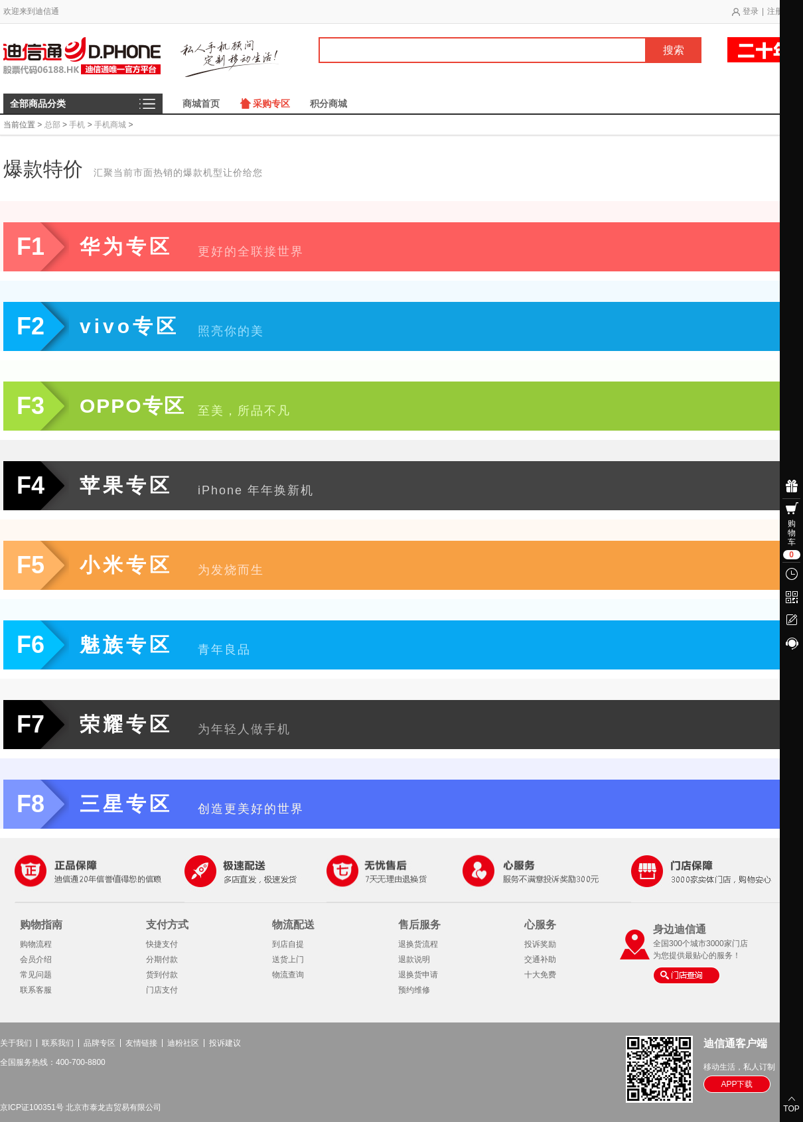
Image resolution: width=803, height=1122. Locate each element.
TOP (791, 1108)
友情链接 (141, 1043)
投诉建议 (225, 1043)
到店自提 (288, 944)
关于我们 (16, 1043)
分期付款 (162, 959)
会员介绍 (36, 959)
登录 (751, 11)
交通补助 (540, 959)
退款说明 (414, 959)
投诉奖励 (540, 944)
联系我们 (58, 1043)
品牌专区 (99, 1043)
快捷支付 (162, 944)
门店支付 (162, 990)
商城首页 (201, 103)
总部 (52, 124)
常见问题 (36, 974)
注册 (775, 11)
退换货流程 (418, 944)
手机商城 (110, 124)
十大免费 (540, 974)
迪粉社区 (183, 1043)
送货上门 (288, 959)
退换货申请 (418, 974)
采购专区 (271, 103)
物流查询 (288, 974)
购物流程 (36, 944)
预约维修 (414, 990)
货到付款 (162, 974)
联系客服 (36, 990)
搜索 (673, 50)
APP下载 (737, 1084)
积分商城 (328, 103)
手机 (77, 124)
